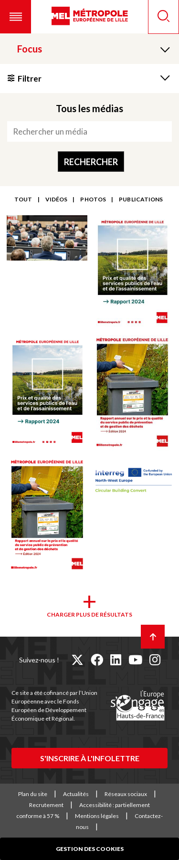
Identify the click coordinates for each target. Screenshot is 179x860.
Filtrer (30, 78)
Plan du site (32, 793)
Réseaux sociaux (126, 793)
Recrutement (46, 804)
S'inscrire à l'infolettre (89, 758)
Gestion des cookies (90, 848)
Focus (29, 48)
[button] (15, 16)
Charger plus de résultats (89, 614)
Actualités (76, 793)
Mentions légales (97, 815)
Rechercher (91, 162)
